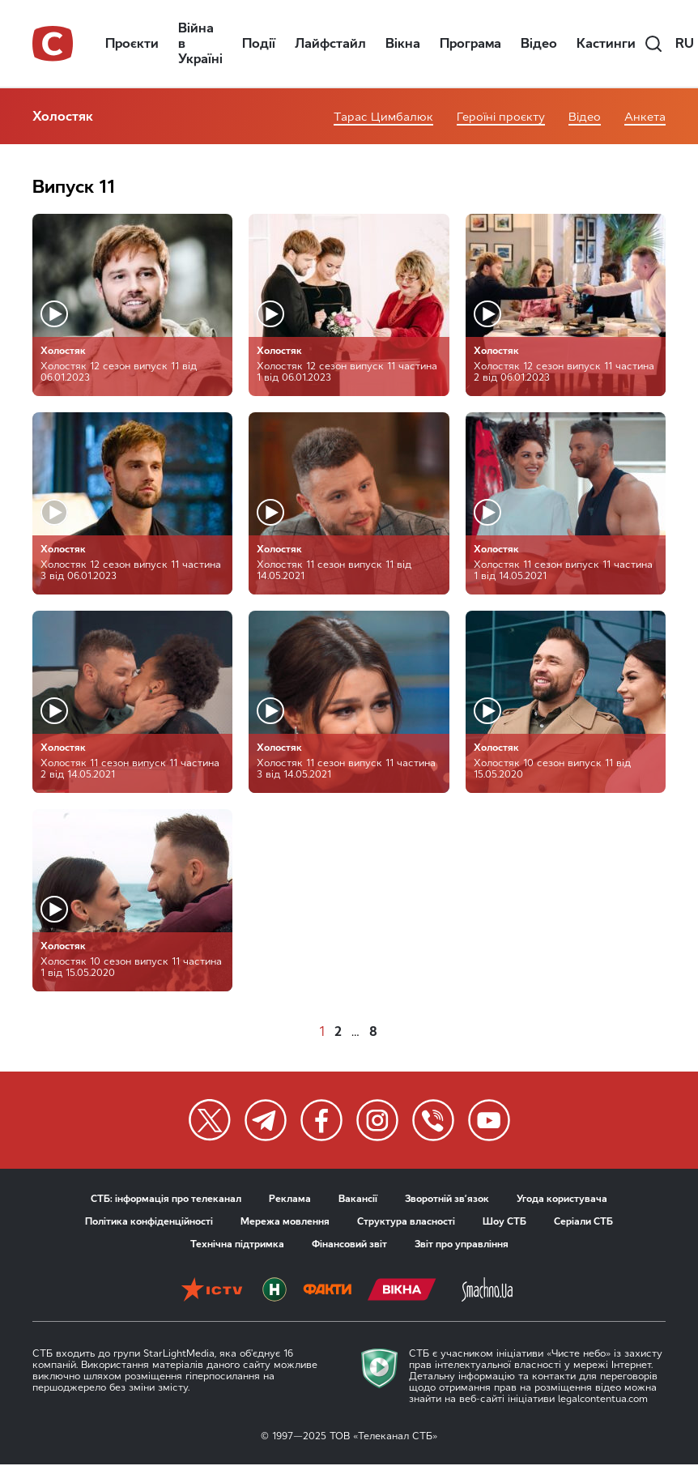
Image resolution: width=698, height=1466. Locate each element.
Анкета (645, 117)
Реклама (290, 1198)
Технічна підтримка (237, 1244)
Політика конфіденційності (149, 1221)
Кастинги (606, 43)
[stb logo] (52, 44)
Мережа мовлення (285, 1221)
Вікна (402, 43)
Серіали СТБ (583, 1221)
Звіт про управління (462, 1244)
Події (258, 43)
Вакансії (357, 1198)
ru (684, 43)
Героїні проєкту (501, 117)
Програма (470, 43)
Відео (539, 43)
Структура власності (406, 1221)
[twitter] (210, 1120)
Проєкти (132, 43)
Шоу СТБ (504, 1221)
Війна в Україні (200, 43)
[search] (653, 44)
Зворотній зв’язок (447, 1198)
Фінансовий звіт (349, 1244)
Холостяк (62, 116)
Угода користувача (562, 1198)
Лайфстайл (330, 43)
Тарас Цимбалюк (383, 117)
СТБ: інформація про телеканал (166, 1198)
